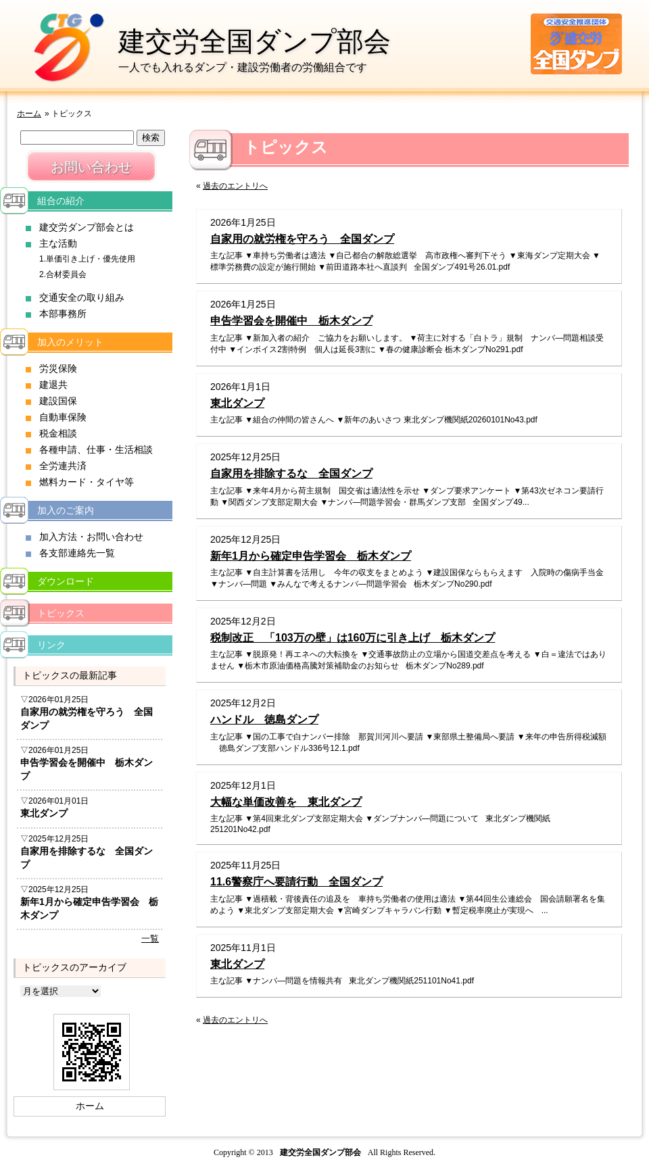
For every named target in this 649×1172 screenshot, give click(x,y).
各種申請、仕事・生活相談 (96, 449)
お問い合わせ (91, 167)
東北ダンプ (237, 403)
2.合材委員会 (63, 274)
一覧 (150, 938)
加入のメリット (70, 342)
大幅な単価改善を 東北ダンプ (286, 802)
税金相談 (58, 433)
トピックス (61, 613)
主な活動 (58, 243)
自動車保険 (63, 417)
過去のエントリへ (235, 186)
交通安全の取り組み (81, 297)
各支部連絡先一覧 (77, 552)
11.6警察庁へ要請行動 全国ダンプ (296, 881)
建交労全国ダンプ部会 (254, 41)
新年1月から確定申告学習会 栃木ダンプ (310, 556)
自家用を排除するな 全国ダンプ (291, 473)
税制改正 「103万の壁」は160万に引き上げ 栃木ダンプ (352, 637)
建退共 (53, 384)
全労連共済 (63, 465)
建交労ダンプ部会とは (86, 227)
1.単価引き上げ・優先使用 (87, 259)
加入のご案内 (65, 510)
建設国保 (58, 400)
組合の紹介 (61, 200)
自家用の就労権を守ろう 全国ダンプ (302, 239)
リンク (51, 644)
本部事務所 (63, 313)
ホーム (29, 113)
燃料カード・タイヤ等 (86, 482)
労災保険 (58, 368)
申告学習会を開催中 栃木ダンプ (291, 320)
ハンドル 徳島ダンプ (264, 719)
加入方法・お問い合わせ (91, 536)
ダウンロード (65, 581)
